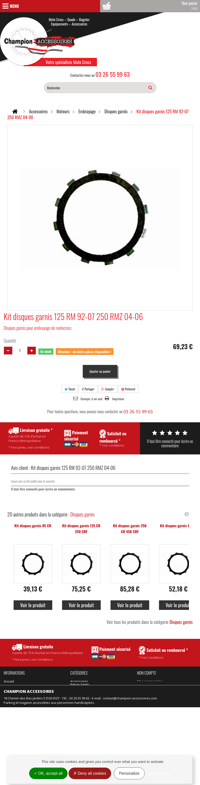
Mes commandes (150, 681)
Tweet (70, 388)
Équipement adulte (84, 701)
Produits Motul (81, 694)
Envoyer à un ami (91, 398)
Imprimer (118, 398)
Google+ (107, 388)
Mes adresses (147, 694)
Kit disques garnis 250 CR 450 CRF (129, 528)
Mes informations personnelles (160, 701)
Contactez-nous (15, 708)
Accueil (9, 681)
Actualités (11, 701)
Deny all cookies (89, 773)
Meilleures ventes (17, 736)
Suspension (79, 714)
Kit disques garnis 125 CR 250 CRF (81, 528)
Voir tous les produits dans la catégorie (149, 622)
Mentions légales (16, 749)
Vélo (101, 701)
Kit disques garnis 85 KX (178, 525)
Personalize (129, 773)
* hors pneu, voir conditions (47, 653)
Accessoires (79, 681)
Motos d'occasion (111, 714)
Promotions (12, 723)
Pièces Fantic (108, 681)
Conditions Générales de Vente (27, 688)
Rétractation (13, 743)
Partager (88, 388)
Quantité (10, 340)
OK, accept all (48, 773)
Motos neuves (109, 708)
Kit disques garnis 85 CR (32, 525)
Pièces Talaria (108, 688)
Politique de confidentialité (23, 694)
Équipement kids (82, 708)
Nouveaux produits (18, 730)
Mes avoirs (145, 688)
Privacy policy (158, 773)
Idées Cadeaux (109, 694)
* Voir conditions (163, 653)
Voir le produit (32, 605)
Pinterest (128, 388)
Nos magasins (14, 714)
